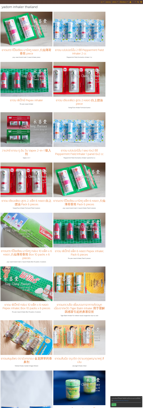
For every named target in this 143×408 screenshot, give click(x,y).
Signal (101, 400)
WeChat (102, 383)
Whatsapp (102, 377)
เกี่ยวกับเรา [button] (123, 2)
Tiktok (101, 380)
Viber (101, 392)
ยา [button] (102, 2)
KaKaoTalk (102, 386)
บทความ (108, 2)
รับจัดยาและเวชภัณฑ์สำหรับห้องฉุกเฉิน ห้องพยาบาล (59, 363)
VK (100, 389)
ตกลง (113, 405)
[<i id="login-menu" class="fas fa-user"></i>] (130, 2)
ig (100, 371)
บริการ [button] (114, 2)
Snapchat (102, 398)
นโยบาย (51, 371)
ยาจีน (50, 351)
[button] (134, 2)
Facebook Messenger (106, 362)
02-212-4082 (103, 351)
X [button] (141, 398)
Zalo (100, 395)
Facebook (102, 360)
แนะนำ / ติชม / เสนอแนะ (55, 377)
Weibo (101, 374)
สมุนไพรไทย (52, 354)
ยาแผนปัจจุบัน (53, 357)
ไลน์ (100, 365)
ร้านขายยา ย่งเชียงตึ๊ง (5, 2)
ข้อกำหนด (51, 374)
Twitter (101, 368)
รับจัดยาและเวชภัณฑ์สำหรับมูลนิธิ (58, 360)
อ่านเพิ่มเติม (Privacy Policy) (120, 401)
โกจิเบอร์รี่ (51, 368)
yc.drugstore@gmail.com (107, 354)
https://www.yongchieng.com (108, 357)
